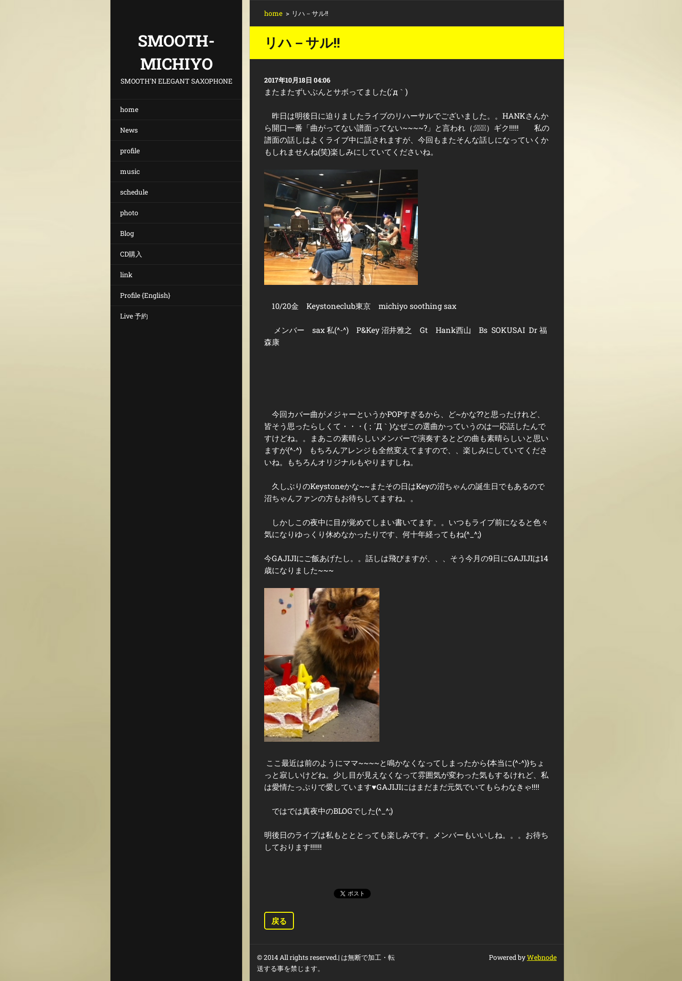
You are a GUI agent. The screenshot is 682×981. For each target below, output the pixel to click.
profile (130, 150)
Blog (127, 233)
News (129, 130)
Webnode (542, 957)
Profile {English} (145, 295)
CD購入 (131, 253)
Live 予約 (134, 315)
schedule (134, 191)
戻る (279, 921)
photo (129, 212)
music (130, 171)
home (129, 109)
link (126, 274)
